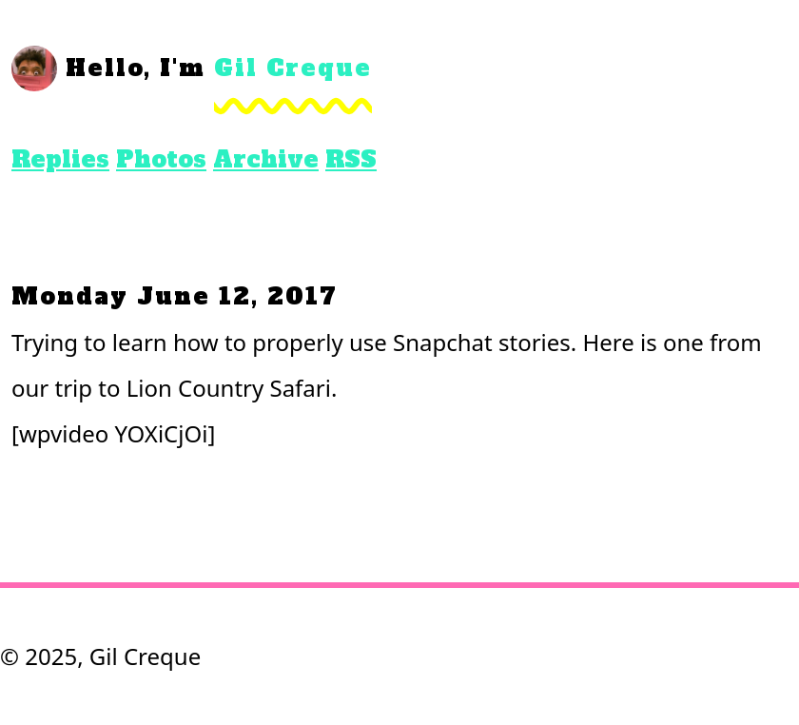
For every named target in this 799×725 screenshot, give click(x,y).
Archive (266, 159)
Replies (60, 159)
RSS (351, 159)
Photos (161, 159)
